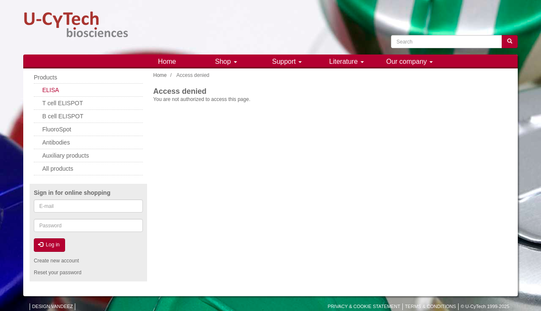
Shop (226, 61)
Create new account (56, 261)
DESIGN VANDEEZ (52, 306)
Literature (346, 61)
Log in (49, 245)
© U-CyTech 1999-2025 (485, 306)
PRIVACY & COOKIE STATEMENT (364, 306)
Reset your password (58, 273)
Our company (409, 61)
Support (287, 61)
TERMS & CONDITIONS (430, 306)
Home (167, 61)
